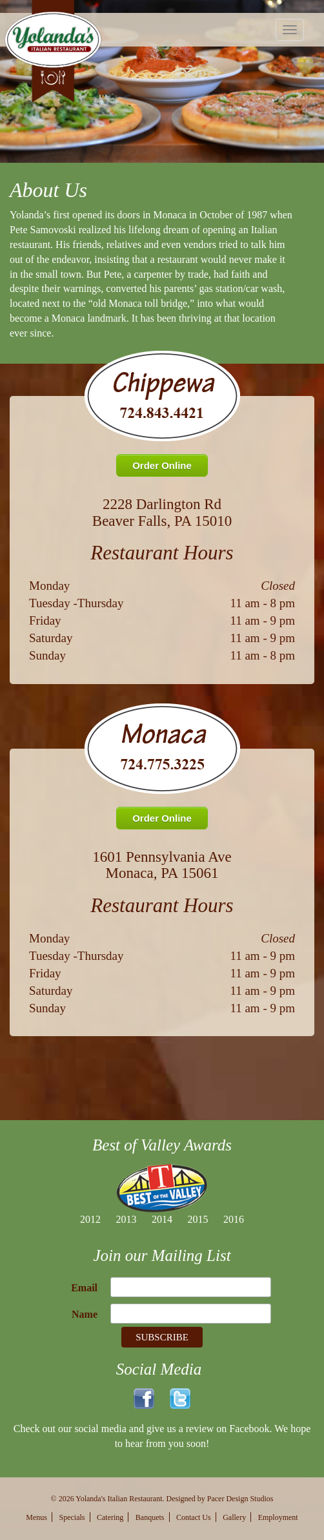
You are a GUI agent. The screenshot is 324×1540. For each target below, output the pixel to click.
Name (84, 1314)
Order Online (162, 465)
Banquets (150, 1517)
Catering (110, 1517)
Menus (36, 1517)
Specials (72, 1517)
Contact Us (193, 1517)
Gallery (234, 1517)
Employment (278, 1517)
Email (84, 1287)
